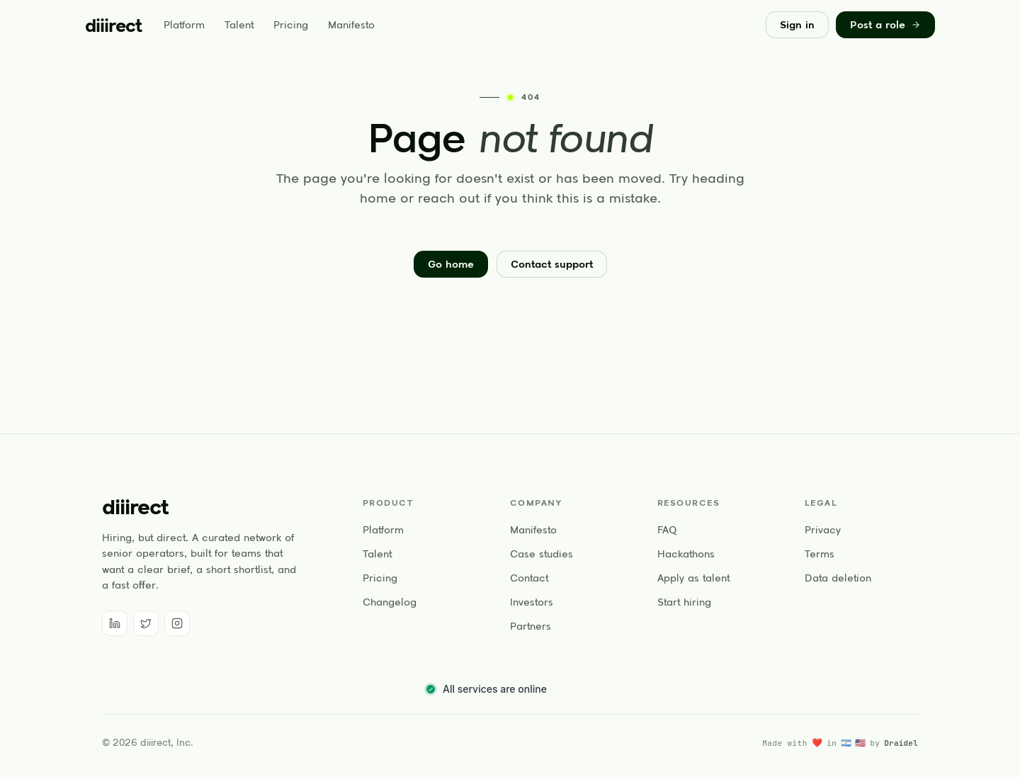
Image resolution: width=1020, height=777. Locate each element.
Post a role (885, 24)
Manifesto (351, 24)
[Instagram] (177, 623)
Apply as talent (693, 578)
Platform (184, 24)
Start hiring (684, 602)
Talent (239, 24)
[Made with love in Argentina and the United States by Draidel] (840, 743)
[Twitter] (146, 623)
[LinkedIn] (115, 623)
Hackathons (686, 554)
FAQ (667, 529)
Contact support (552, 264)
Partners (530, 626)
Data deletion (838, 578)
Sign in (797, 24)
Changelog (389, 602)
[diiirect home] (113, 25)
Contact (529, 578)
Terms (819, 554)
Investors (531, 602)
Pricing (290, 24)
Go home (451, 264)
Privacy (823, 529)
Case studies (541, 554)
